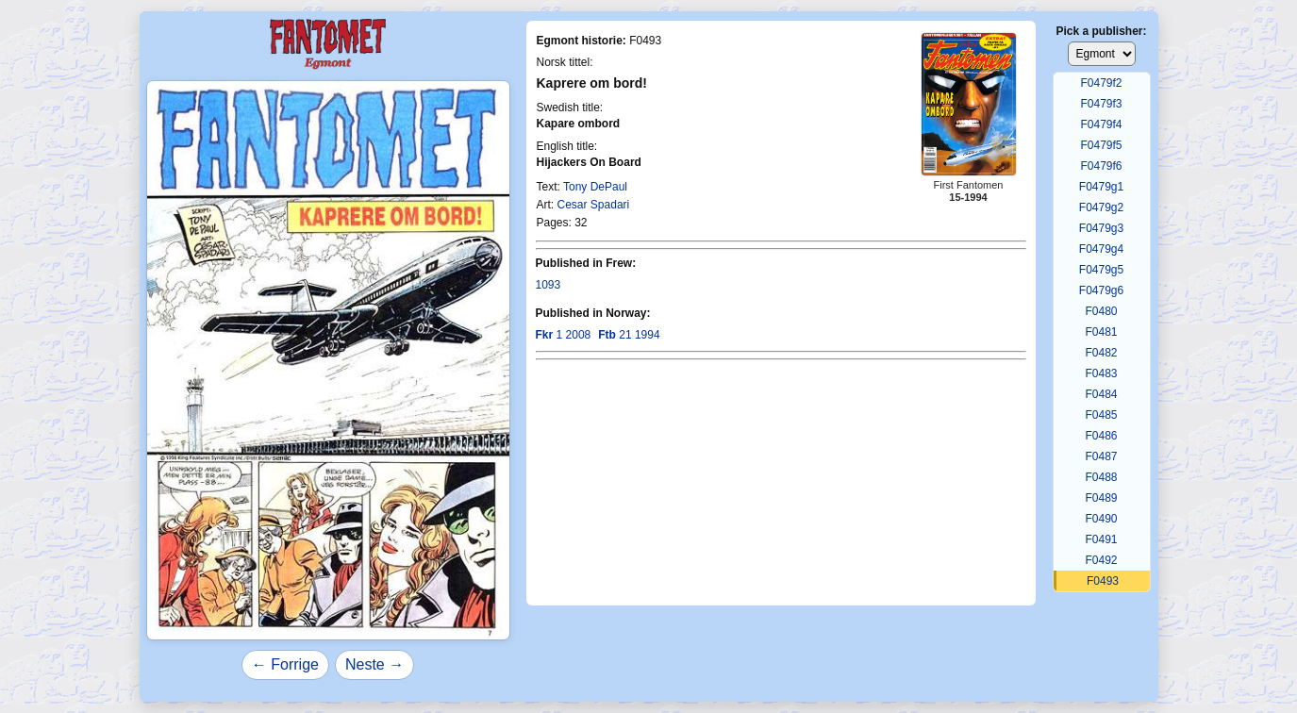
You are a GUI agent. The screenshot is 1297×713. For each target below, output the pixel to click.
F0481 (1101, 332)
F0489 (1101, 498)
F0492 (1101, 560)
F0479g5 (1101, 269)
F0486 (1101, 435)
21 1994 (628, 334)
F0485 (1101, 415)
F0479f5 (1101, 145)
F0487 (1101, 456)
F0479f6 (1101, 166)
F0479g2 (1101, 207)
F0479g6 (1101, 290)
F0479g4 (1101, 249)
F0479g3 (1101, 228)
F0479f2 (1101, 83)
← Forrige (285, 664)
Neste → (374, 664)
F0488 (1101, 477)
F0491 (1101, 539)
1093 (548, 284)
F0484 (1101, 394)
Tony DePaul (595, 186)
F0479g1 (1101, 186)
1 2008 (563, 334)
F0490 (1101, 518)
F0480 (1101, 311)
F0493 (1103, 581)
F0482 (1101, 352)
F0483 (1101, 373)
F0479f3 (1101, 103)
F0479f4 (1101, 124)
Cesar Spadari (593, 204)
